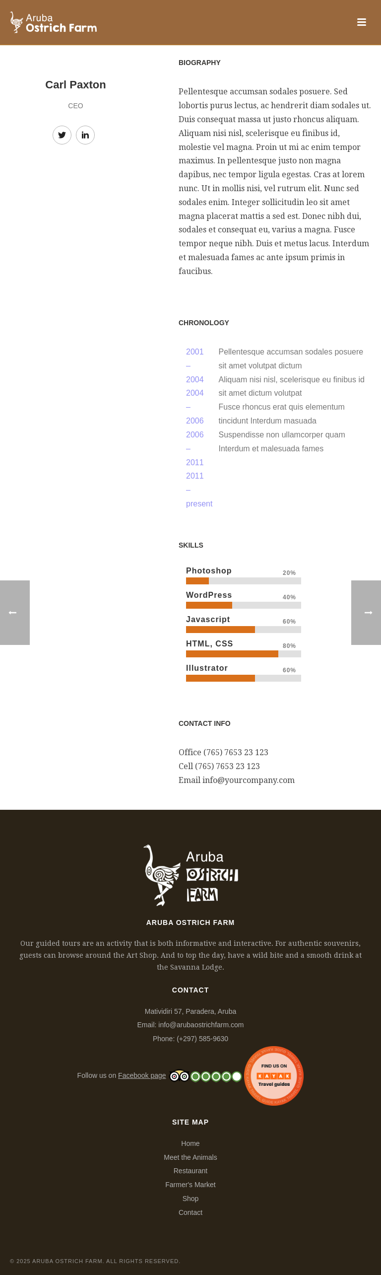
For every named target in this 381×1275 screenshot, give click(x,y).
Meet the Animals (190, 1157)
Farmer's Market (190, 1185)
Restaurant (190, 1171)
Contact (190, 1212)
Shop (191, 1199)
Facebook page (142, 1075)
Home (190, 1143)
